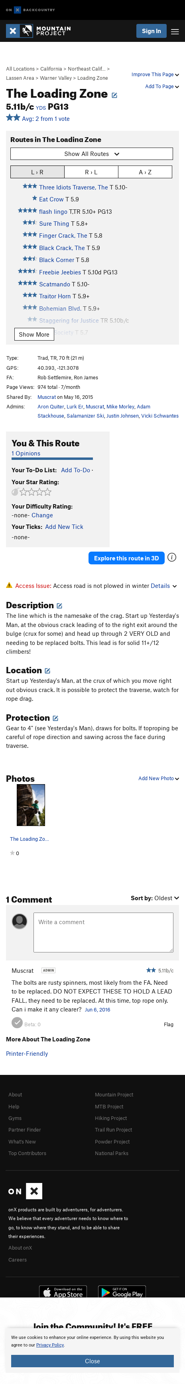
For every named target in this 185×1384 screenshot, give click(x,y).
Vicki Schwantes (160, 415)
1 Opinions (26, 453)
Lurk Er (75, 406)
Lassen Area (20, 78)
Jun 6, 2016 (97, 1009)
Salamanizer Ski (85, 415)
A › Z (145, 171)
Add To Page (162, 86)
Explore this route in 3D (126, 558)
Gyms (15, 1118)
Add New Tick (64, 526)
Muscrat (46, 397)
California (51, 68)
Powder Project (112, 1141)
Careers (17, 1259)
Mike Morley (120, 406)
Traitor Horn (55, 296)
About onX (20, 1247)
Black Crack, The (62, 247)
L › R (37, 171)
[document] (92, 1350)
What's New (22, 1141)
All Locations (20, 68)
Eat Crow (51, 199)
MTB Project (109, 1106)
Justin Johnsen (122, 415)
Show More (34, 334)
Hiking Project (111, 1118)
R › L (91, 171)
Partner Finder (24, 1129)
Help (13, 1106)
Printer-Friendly (27, 1053)
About (15, 1094)
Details (164, 585)
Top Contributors (27, 1153)
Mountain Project (114, 1094)
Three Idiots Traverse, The (73, 187)
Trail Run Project (113, 1129)
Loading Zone (92, 78)
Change (42, 515)
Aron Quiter (50, 406)
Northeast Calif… (87, 68)
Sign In (151, 30)
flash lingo (53, 211)
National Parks (111, 1153)
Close (92, 1360)
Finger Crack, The (63, 235)
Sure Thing (54, 223)
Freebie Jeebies (60, 272)
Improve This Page (155, 74)
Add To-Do (75, 469)
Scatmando (54, 284)
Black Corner (56, 259)
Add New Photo (158, 778)
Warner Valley (56, 78)
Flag (168, 1024)
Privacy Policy (50, 1345)
